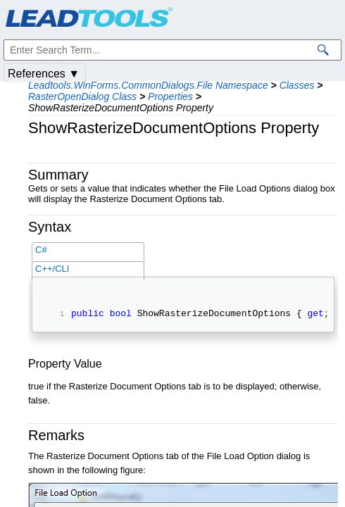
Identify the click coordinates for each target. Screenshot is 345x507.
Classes (297, 85)
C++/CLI (52, 268)
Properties (170, 96)
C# (41, 249)
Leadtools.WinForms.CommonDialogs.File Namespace (148, 85)
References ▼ (44, 74)
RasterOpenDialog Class (82, 96)
